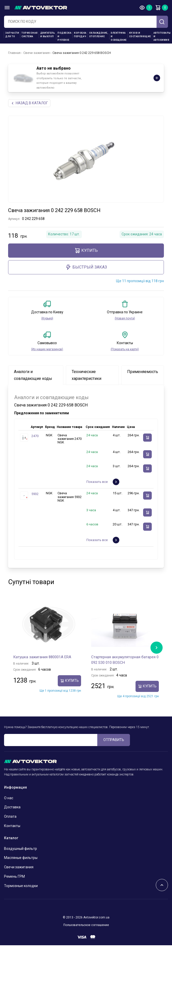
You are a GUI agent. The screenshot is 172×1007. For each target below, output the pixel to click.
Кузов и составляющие (140, 35)
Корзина (158, 8)
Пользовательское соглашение (86, 925)
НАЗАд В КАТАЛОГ (29, 103)
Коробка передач (80, 35)
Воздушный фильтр (20, 849)
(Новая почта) (125, 318)
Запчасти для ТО (12, 35)
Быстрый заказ (86, 267)
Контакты (12, 826)
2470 (35, 436)
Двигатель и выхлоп (47, 35)
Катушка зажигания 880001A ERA (42, 657)
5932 (35, 494)
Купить (86, 251)
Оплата (10, 816)
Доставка (12, 807)
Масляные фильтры (20, 858)
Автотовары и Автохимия (162, 36)
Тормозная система (30, 35)
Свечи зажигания (36, 53)
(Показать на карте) (125, 349)
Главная (14, 53)
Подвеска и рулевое (64, 36)
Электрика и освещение (119, 36)
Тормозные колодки (21, 886)
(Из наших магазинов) (47, 349)
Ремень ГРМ (14, 876)
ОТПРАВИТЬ (113, 740)
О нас (8, 798)
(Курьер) (47, 318)
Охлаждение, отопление (98, 35)
